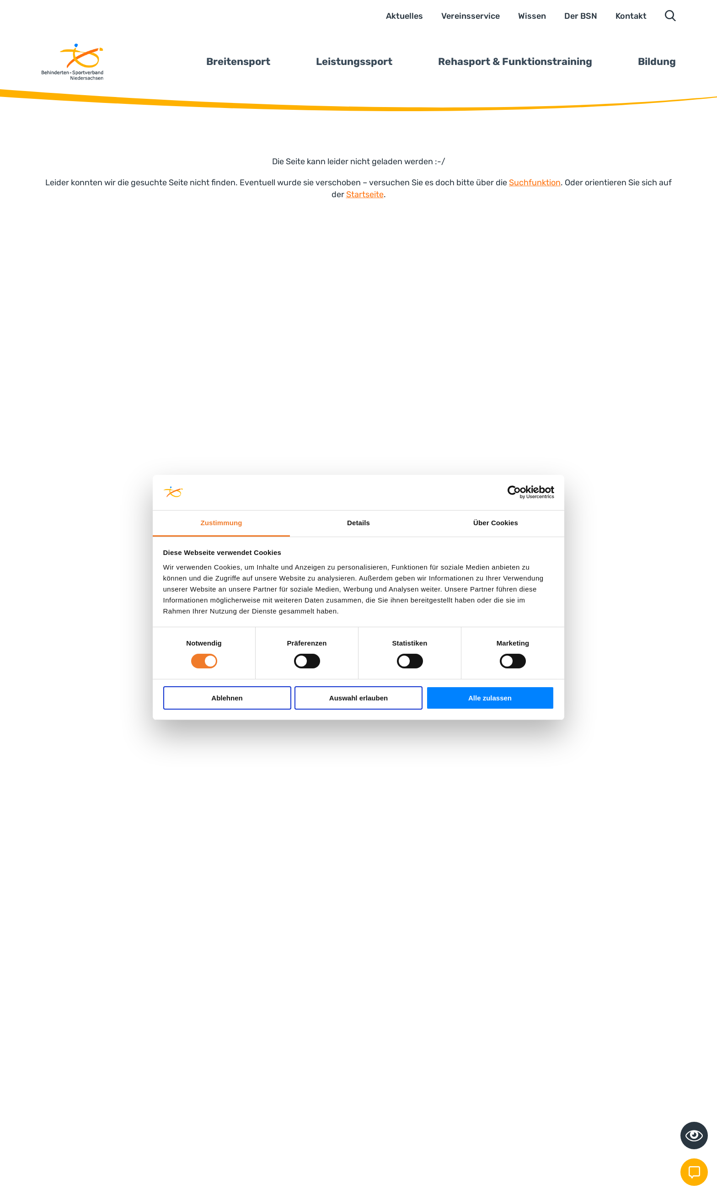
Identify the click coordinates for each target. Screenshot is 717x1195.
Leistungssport (354, 61)
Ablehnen (226, 698)
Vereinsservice (470, 16)
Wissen (532, 16)
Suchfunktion (535, 183)
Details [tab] (358, 523)
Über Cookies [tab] (495, 523)
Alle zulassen (490, 698)
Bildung (657, 61)
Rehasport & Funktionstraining (515, 61)
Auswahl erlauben (358, 698)
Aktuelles (404, 16)
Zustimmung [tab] (221, 523)
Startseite (365, 194)
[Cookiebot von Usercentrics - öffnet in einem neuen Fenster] (514, 492)
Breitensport (238, 61)
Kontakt (631, 16)
